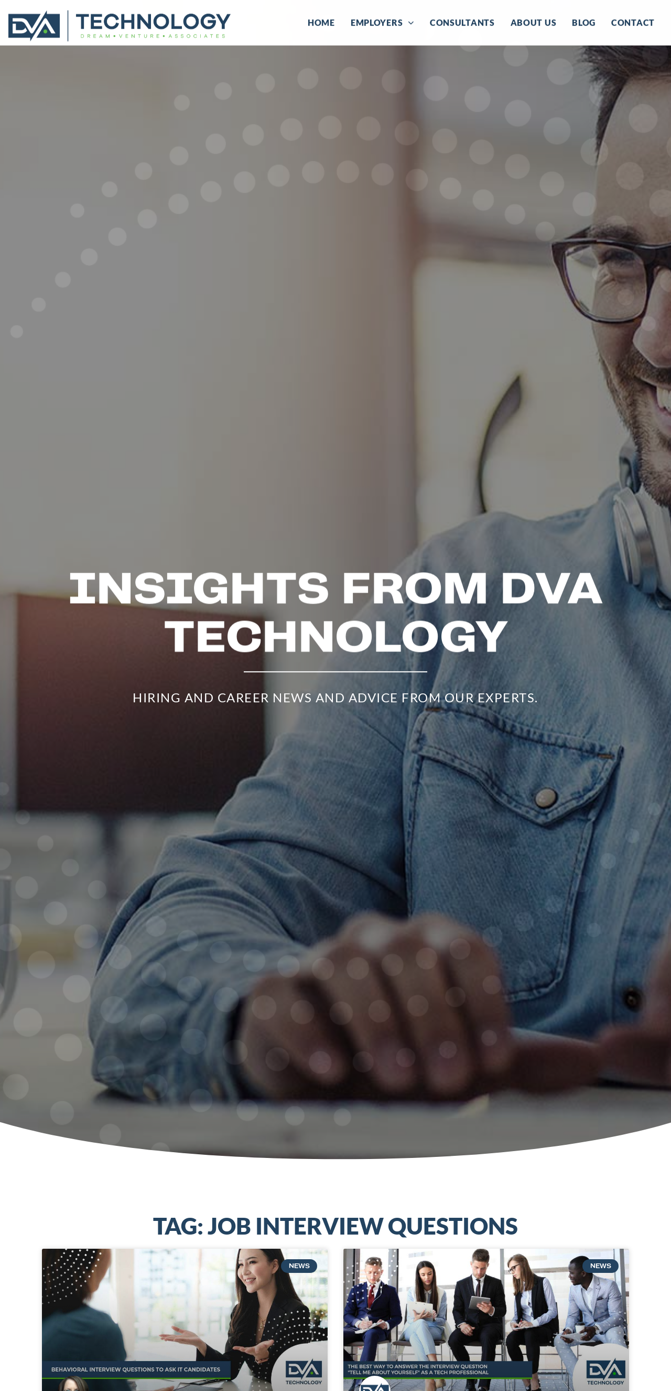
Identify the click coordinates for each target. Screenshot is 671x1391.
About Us (534, 21)
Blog (584, 21)
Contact (633, 21)
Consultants (462, 21)
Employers (382, 21)
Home (321, 21)
